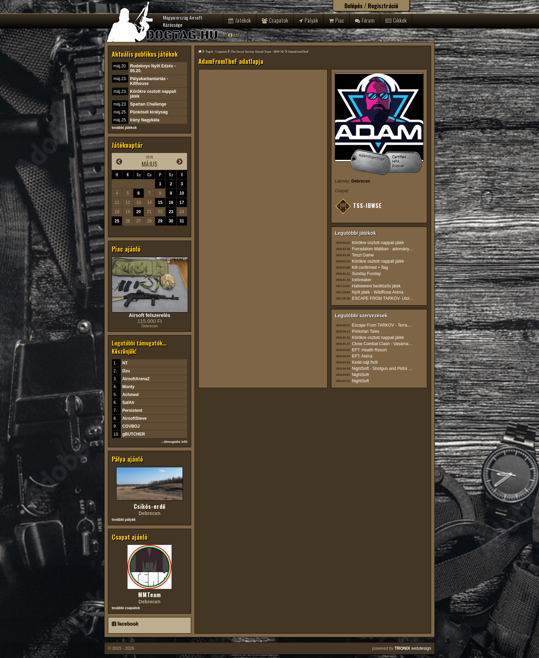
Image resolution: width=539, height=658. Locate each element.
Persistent (132, 410)
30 (171, 221)
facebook (125, 623)
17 (181, 202)
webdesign (413, 648)
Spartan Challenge (148, 104)
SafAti (128, 402)
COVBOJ (131, 426)
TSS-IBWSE (358, 205)
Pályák (308, 20)
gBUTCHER (133, 434)
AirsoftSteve (134, 418)
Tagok (209, 51)
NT (125, 363)
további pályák (123, 520)
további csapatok (126, 608)
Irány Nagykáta (144, 120)
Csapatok (275, 20)
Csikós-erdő (150, 506)
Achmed (130, 394)
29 (160, 221)
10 (181, 193)
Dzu (126, 371)
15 (160, 202)
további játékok (124, 128)
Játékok (239, 20)
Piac (336, 20)
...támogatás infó (174, 441)
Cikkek (396, 20)
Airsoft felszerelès (149, 315)
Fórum (365, 20)
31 (181, 221)
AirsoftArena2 (136, 378)
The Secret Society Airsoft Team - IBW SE (257, 51)
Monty (128, 386)
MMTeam (149, 595)
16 (171, 202)
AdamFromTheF (298, 51)
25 (117, 221)
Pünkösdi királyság (148, 112)
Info (235, 35)
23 (171, 211)
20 (138, 211)
